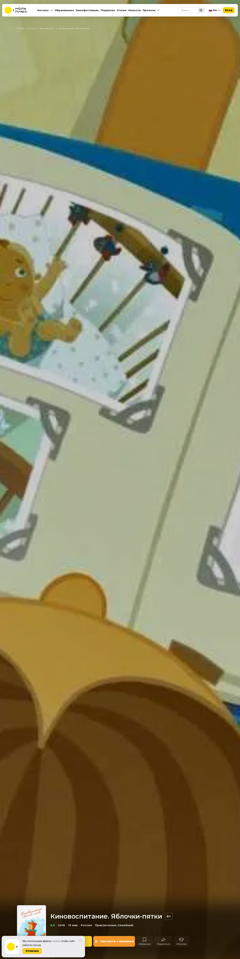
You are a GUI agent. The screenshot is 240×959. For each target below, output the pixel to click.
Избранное (145, 944)
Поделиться (163, 944)
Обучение (181, 944)
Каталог (43, 10)
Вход (228, 10)
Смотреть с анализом (117, 941)
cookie (56, 941)
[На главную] (18, 10)
